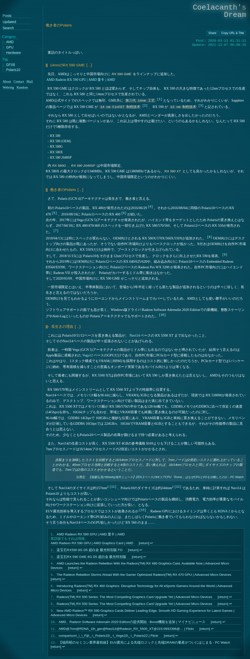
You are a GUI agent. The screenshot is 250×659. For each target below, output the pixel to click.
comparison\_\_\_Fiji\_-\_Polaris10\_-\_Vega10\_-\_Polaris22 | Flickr (109, 640)
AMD (10, 42)
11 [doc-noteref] (113, 485)
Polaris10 (13, 70)
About (7, 81)
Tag (5, 59)
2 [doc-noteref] (145, 105)
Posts (7, 16)
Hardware (13, 53)
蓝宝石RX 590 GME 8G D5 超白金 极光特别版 (91, 557)
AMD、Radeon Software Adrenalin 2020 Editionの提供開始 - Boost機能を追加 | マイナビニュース (132, 625)
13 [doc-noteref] (143, 508)
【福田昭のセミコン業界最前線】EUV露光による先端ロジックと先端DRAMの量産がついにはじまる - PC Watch (144, 647)
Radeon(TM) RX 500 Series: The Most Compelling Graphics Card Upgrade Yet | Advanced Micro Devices (134, 599)
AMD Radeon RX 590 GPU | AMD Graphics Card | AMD (92, 542)
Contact (18, 81)
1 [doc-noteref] (159, 98)
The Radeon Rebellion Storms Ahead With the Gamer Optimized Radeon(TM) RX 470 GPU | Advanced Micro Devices (144, 576)
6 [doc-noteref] (124, 212)
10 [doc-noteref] (162, 314)
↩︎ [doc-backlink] (151, 542)
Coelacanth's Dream (219, 11)
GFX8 (10, 64)
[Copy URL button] (212, 33)
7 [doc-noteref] (56, 229)
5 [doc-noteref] (54, 212)
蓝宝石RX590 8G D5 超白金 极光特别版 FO (90, 549)
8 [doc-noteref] (209, 236)
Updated (9, 22)
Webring (8, 87)
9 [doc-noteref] (225, 253)
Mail (30, 81)
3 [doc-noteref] (201, 105)
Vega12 (88, 354)
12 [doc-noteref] (178, 485)
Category (9, 36)
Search (8, 28)
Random (22, 87)
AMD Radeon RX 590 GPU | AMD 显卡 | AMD (80, 79)
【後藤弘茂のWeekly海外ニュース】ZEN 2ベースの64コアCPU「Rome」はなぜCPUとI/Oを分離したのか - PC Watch (166, 476)
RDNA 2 (224, 510)
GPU (9, 47)
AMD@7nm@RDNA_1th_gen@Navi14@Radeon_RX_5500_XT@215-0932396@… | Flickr (126, 633)
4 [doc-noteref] (150, 205)
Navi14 (134, 334)
